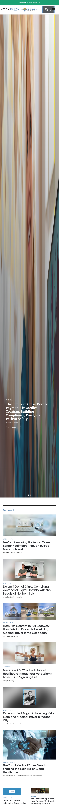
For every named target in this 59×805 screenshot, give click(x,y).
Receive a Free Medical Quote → (29, 2)
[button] (53, 9)
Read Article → (13, 428)
